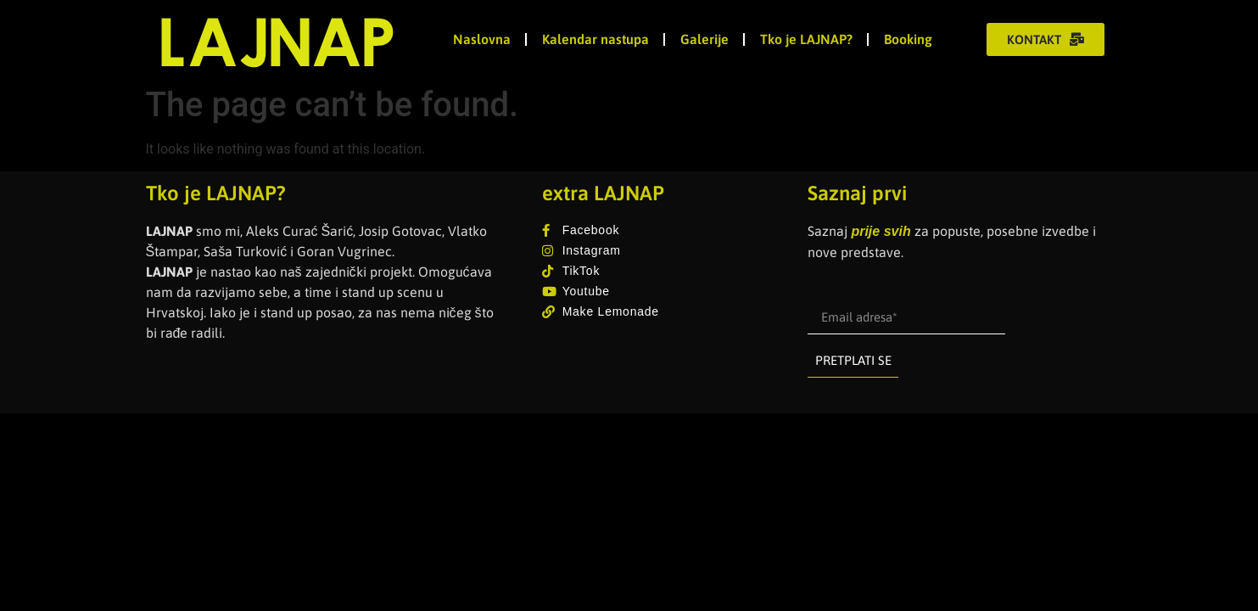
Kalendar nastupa (595, 39)
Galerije (704, 39)
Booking (908, 39)
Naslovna (482, 39)
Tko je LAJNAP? (806, 39)
